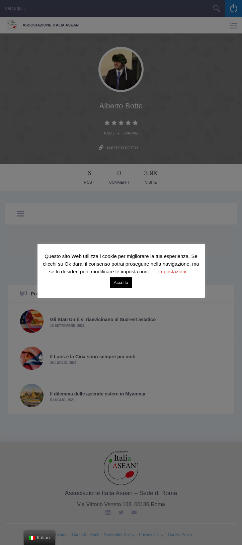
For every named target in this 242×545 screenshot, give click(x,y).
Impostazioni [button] (172, 271)
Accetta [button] (121, 282)
